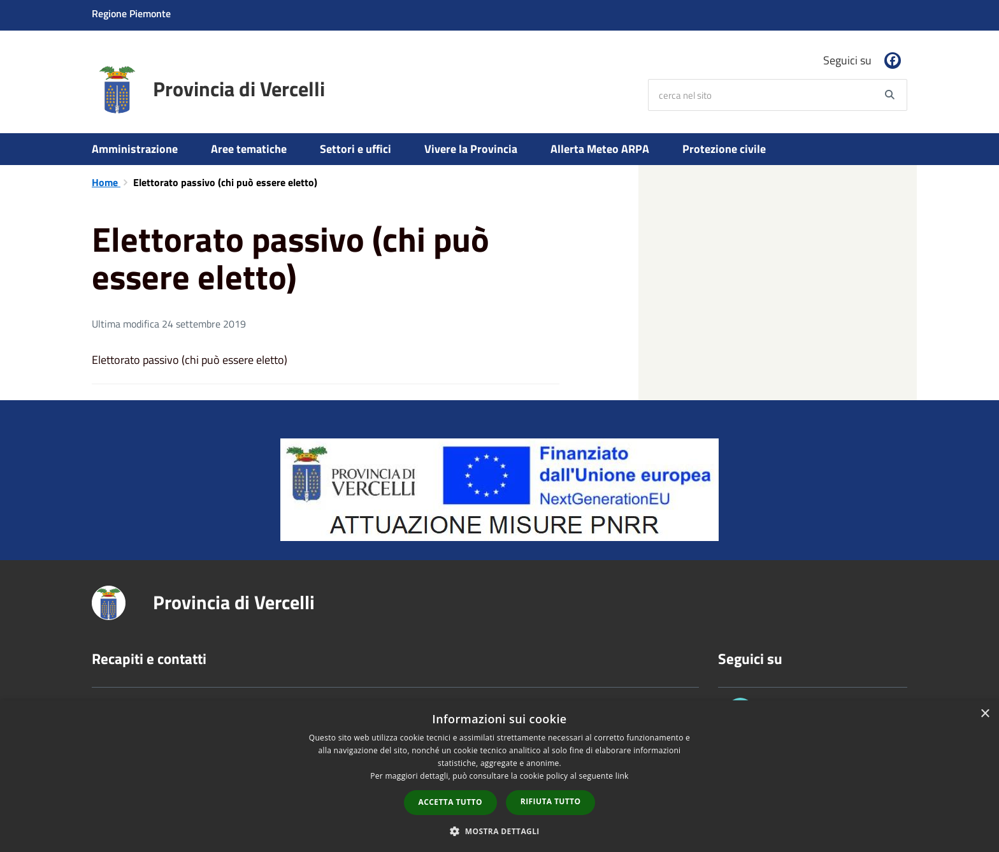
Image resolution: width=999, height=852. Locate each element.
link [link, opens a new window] (622, 775)
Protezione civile (724, 148)
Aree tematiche (249, 148)
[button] (499, 831)
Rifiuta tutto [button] (551, 801)
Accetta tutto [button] (450, 802)
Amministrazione (135, 148)
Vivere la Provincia (470, 148)
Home (106, 182)
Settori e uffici (355, 148)
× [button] (984, 714)
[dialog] (499, 776)
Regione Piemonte (131, 13)
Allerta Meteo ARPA (599, 148)
